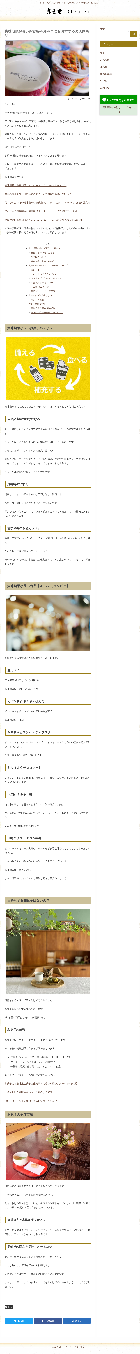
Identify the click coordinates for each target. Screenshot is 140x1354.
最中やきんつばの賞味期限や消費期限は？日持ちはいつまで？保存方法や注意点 (47, 202)
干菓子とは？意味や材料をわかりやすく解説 (28, 1092)
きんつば (105, 60)
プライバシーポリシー (79, 1347)
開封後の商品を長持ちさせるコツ (47, 312)
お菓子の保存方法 (37, 304)
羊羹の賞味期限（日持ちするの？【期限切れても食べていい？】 (39, 194)
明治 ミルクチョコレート (43, 282)
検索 (102, 29)
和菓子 (8, 1307)
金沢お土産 (106, 73)
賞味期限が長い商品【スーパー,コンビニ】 (49, 265)
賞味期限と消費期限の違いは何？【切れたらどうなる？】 (35, 185)
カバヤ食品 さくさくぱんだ (44, 274)
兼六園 (103, 66)
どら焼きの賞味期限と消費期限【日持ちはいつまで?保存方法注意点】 (42, 211)
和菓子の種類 (37, 299)
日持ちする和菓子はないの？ (42, 295)
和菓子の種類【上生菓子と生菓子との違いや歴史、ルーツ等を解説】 (41, 1083)
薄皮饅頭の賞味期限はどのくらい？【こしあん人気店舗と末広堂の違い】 (44, 219)
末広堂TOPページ (59, 1347)
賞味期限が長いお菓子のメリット (44, 248)
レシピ (103, 80)
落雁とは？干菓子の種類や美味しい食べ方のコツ (31, 1101)
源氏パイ (35, 269)
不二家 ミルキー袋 (40, 287)
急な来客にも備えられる (42, 261)
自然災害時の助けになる (42, 252)
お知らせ (105, 87)
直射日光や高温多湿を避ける (45, 308)
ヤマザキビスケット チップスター (47, 278)
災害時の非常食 (38, 257)
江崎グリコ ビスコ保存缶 (43, 291)
